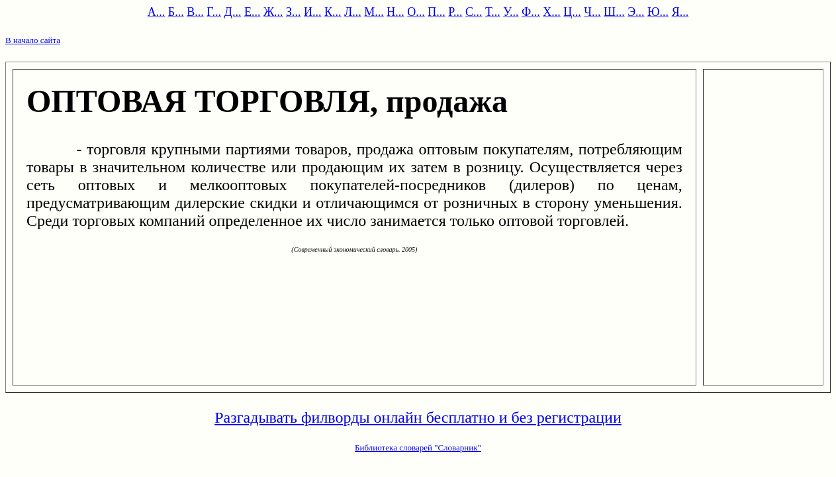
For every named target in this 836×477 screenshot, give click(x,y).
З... (293, 12)
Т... (492, 12)
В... (195, 12)
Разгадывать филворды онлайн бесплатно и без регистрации (418, 417)
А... (156, 12)
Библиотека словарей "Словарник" (418, 447)
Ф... (531, 12)
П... (436, 12)
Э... (635, 12)
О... (416, 12)
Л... (352, 12)
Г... (214, 12)
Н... (395, 12)
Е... (252, 12)
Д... (233, 12)
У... (510, 12)
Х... (552, 12)
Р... (455, 12)
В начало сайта (32, 40)
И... (313, 12)
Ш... (614, 12)
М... (374, 12)
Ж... (273, 12)
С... (474, 12)
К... (333, 12)
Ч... (592, 12)
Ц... (572, 12)
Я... (680, 12)
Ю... (658, 12)
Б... (176, 12)
